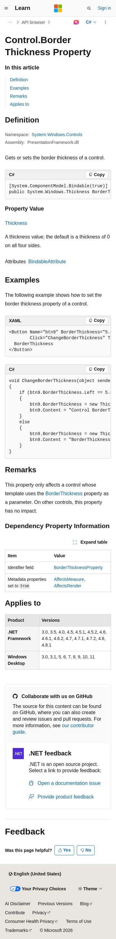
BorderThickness (64, 493)
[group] (58, 189)
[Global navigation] (6, 8)
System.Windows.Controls (57, 134)
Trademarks (16, 930)
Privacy (39, 912)
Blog (84, 903)
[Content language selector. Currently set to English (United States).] (35, 874)
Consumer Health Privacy (29, 921)
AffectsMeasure (69, 579)
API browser (33, 22)
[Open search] (89, 8)
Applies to (19, 104)
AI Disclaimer (17, 903)
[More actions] (105, 22)
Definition (19, 79)
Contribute (15, 912)
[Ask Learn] (76, 22)
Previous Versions (55, 903)
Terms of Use (78, 921)
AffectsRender (67, 585)
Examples (19, 88)
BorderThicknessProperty (78, 567)
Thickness (16, 223)
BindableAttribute (47, 261)
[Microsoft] (58, 8)
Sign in (104, 8)
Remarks (18, 96)
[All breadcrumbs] (10, 22)
